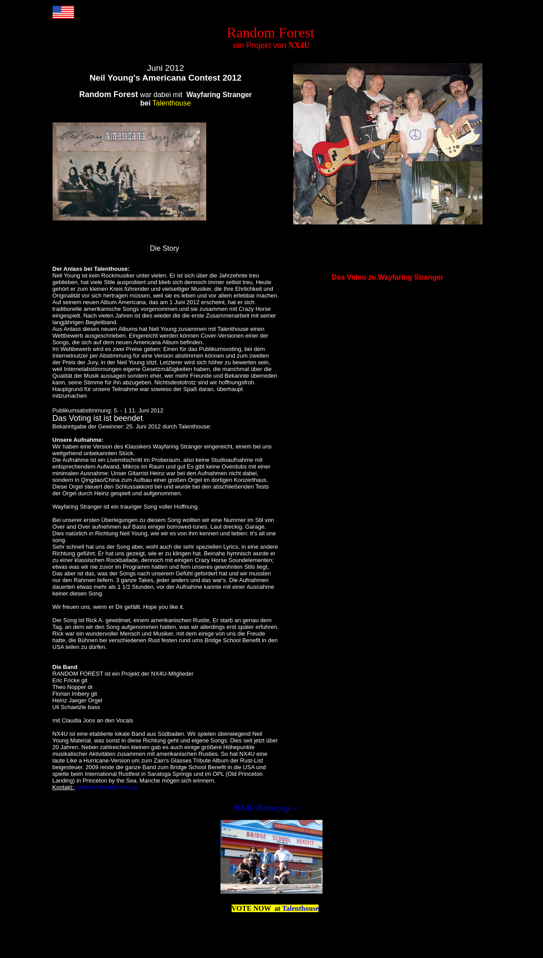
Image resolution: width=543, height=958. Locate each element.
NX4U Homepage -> (268, 807)
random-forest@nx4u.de (106, 787)
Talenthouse (300, 908)
